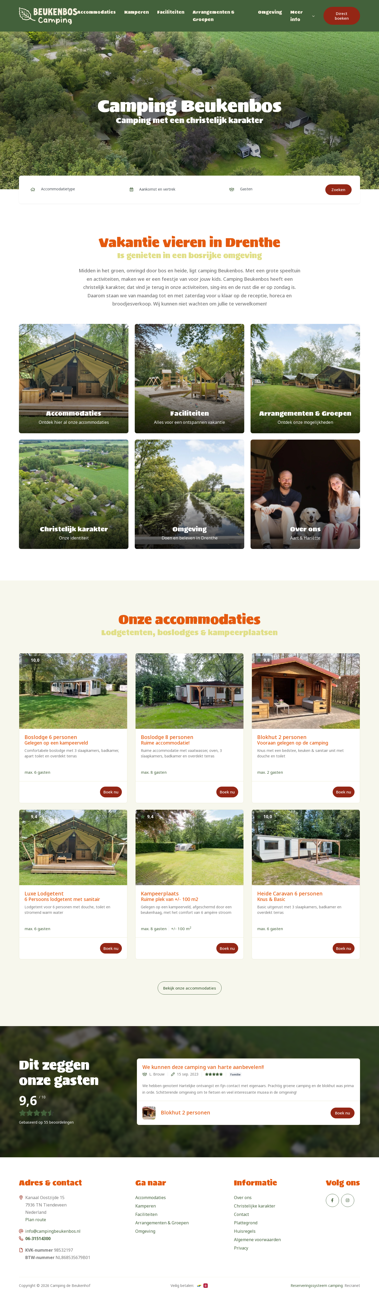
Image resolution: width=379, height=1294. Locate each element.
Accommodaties (96, 12)
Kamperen (136, 12)
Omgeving (270, 12)
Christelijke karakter (254, 1206)
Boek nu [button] (342, 1112)
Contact (241, 1214)
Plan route (35, 1219)
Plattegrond (245, 1223)
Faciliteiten (170, 12)
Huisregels (245, 1231)
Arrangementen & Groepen (214, 16)
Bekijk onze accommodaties (189, 988)
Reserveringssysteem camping (317, 1285)
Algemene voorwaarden (257, 1239)
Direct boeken (342, 16)
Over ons (243, 1197)
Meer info (296, 16)
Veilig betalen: (182, 1285)
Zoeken (338, 189)
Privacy (241, 1248)
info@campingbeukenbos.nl (53, 1231)
